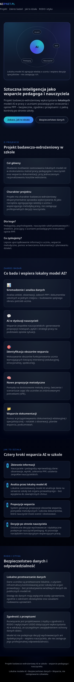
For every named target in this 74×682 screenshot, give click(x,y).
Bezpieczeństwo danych (51, 119)
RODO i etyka (46, 8)
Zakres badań (16, 8)
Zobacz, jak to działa (18, 119)
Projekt (3, 8)
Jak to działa (31, 8)
